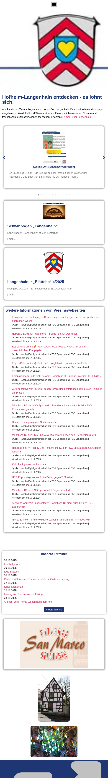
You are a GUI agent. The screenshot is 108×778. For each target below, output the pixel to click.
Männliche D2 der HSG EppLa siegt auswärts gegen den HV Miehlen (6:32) (54, 435)
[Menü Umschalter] (54, 4)
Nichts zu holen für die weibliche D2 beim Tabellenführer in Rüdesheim (51, 519)
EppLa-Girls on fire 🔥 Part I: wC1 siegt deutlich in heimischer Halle (49, 363)
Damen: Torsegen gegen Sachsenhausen (35, 422)
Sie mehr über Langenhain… (77, 117)
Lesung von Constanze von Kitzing (23, 594)
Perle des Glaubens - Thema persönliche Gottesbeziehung (36, 579)
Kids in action (11, 571)
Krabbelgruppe (12, 564)
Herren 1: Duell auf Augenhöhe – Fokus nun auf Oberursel (44, 333)
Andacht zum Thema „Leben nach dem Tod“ (28, 601)
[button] (4, 158)
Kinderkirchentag (13, 586)
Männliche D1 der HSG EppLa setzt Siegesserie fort (41, 490)
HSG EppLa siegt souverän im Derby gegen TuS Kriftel (42, 477)
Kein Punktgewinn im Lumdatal (29, 464)
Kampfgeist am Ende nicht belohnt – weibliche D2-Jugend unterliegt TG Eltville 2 (56, 376)
